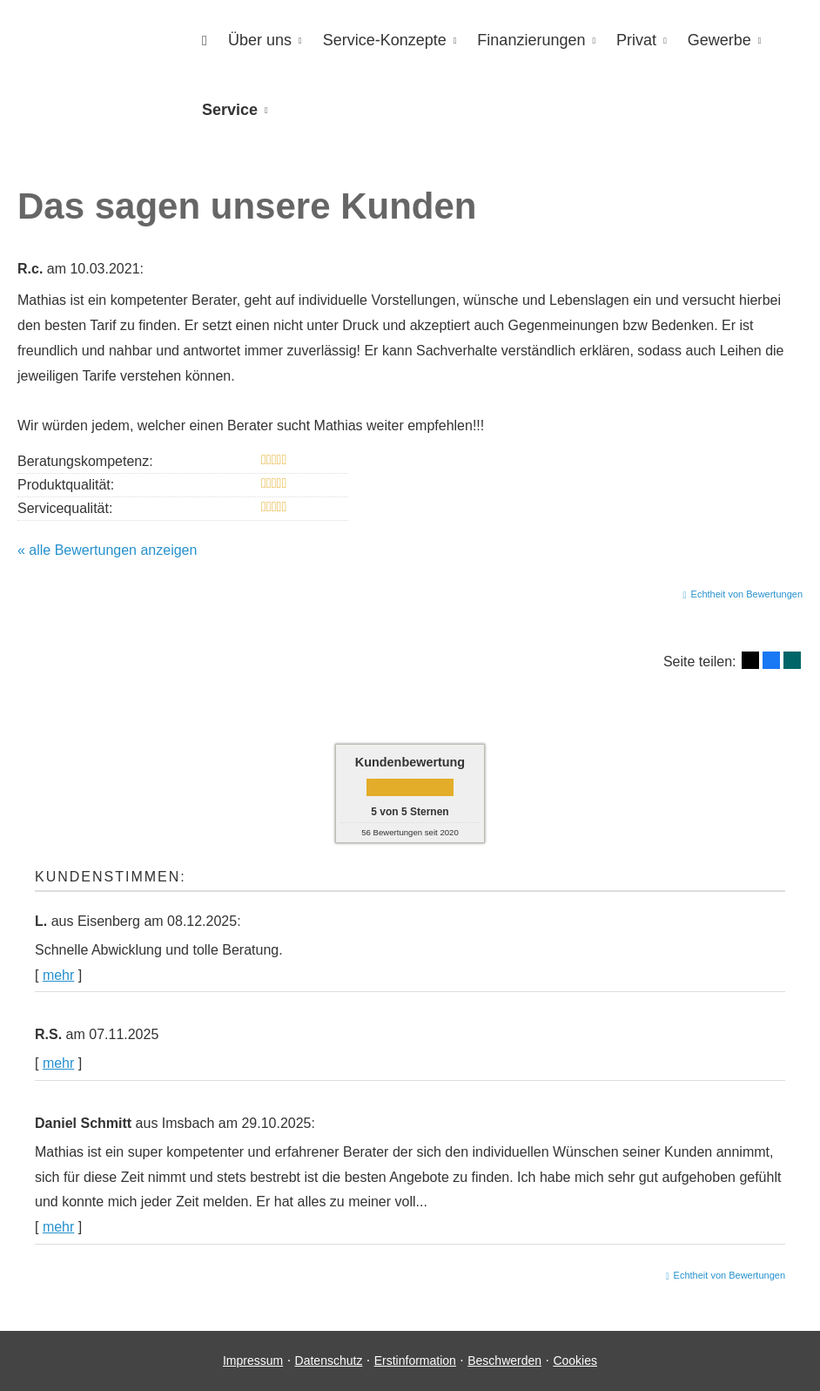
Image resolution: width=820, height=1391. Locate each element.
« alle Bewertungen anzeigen (107, 550)
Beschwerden (504, 1360)
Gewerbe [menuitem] (719, 40)
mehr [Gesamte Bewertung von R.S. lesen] (58, 1063)
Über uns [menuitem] (260, 40)
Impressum (253, 1360)
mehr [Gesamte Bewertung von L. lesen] (58, 975)
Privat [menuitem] (636, 40)
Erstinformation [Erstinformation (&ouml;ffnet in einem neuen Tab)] (415, 1360)
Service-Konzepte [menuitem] (385, 40)
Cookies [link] (575, 1360)
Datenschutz (329, 1360)
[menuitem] (205, 40)
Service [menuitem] (230, 109)
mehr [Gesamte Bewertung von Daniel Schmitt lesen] (58, 1226)
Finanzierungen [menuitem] (531, 40)
